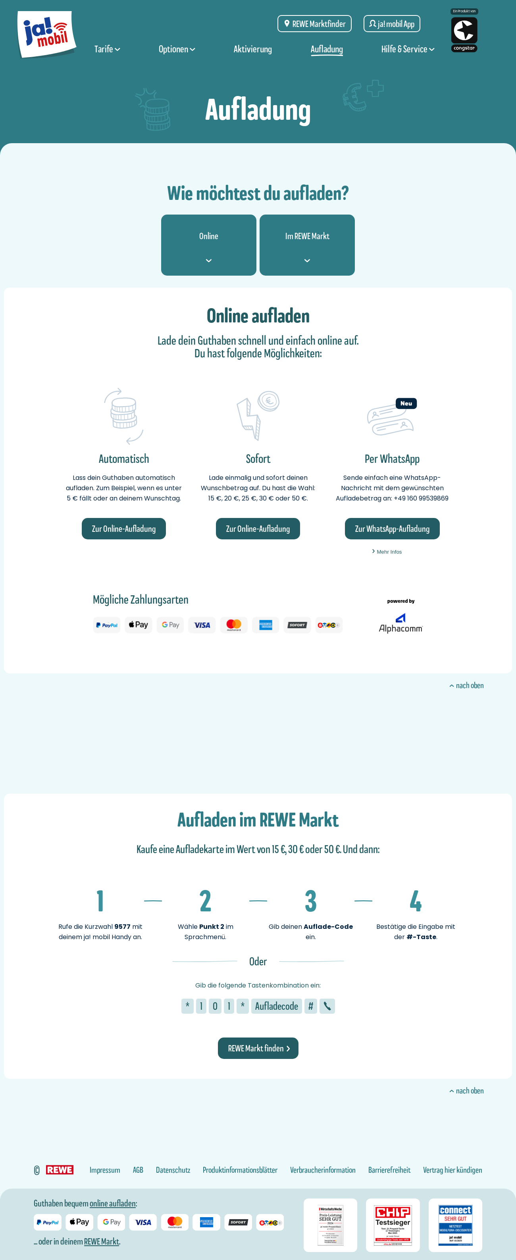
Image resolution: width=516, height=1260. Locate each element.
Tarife (107, 49)
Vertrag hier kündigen (452, 1170)
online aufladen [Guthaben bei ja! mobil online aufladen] (113, 1203)
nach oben (466, 685)
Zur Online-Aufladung (124, 528)
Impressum (105, 1170)
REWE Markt (101, 1241)
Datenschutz (173, 1170)
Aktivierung (253, 49)
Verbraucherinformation (323, 1170)
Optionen (177, 49)
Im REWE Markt (307, 246)
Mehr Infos (387, 552)
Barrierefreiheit (389, 1170)
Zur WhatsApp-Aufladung (392, 528)
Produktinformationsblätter (240, 1170)
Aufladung (327, 49)
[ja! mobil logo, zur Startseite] (47, 32)
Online (208, 246)
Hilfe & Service (408, 49)
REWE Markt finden (259, 1048)
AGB (138, 1170)
